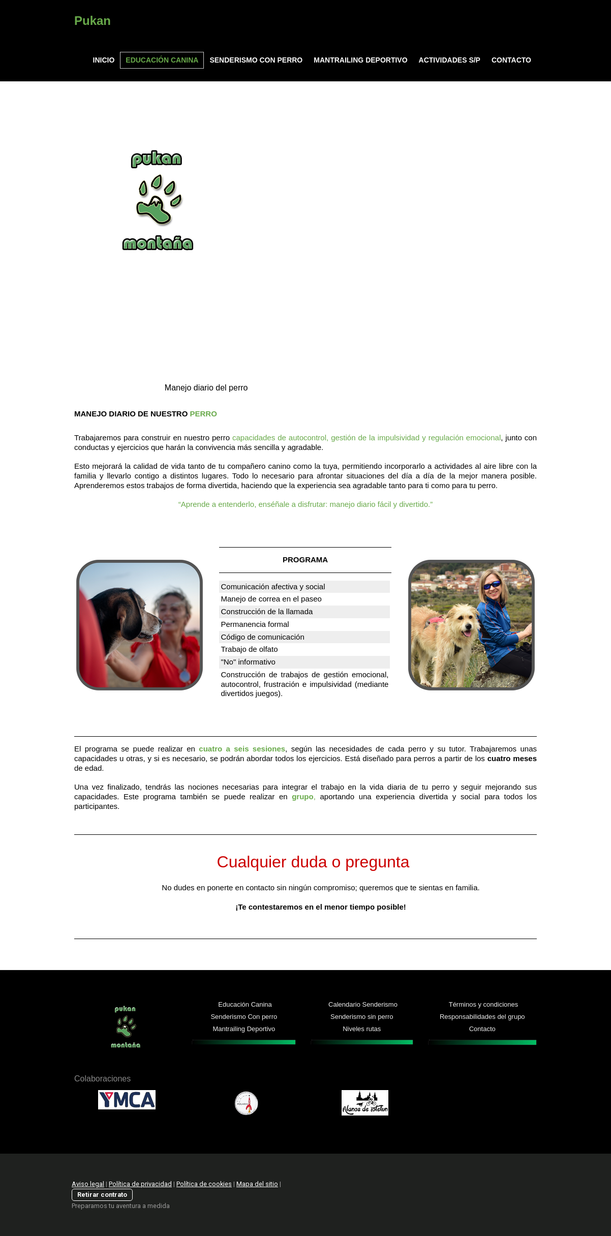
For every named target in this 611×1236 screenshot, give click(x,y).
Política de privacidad (140, 1184)
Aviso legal (88, 1184)
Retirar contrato (102, 1194)
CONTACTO (511, 60)
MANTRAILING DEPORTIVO (360, 60)
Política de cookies (204, 1184)
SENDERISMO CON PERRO (255, 60)
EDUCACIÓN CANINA (162, 60)
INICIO (104, 60)
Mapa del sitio (257, 1184)
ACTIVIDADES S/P (449, 60)
